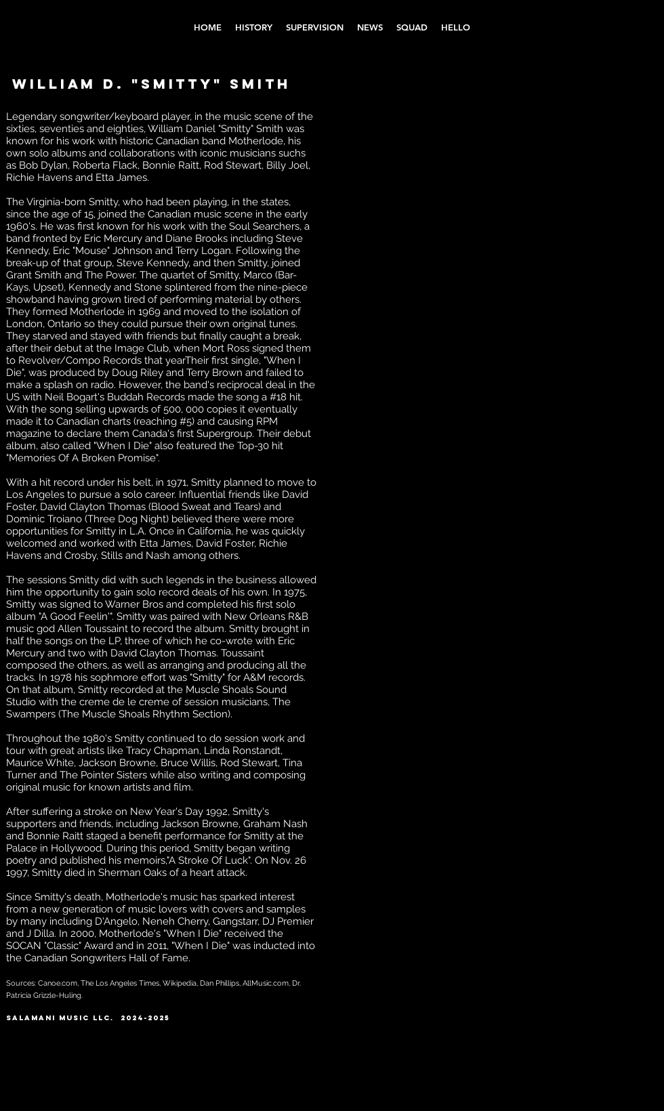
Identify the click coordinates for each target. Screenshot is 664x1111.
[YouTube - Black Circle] (591, 1025)
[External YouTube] (420, 166)
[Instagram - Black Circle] (568, 1025)
